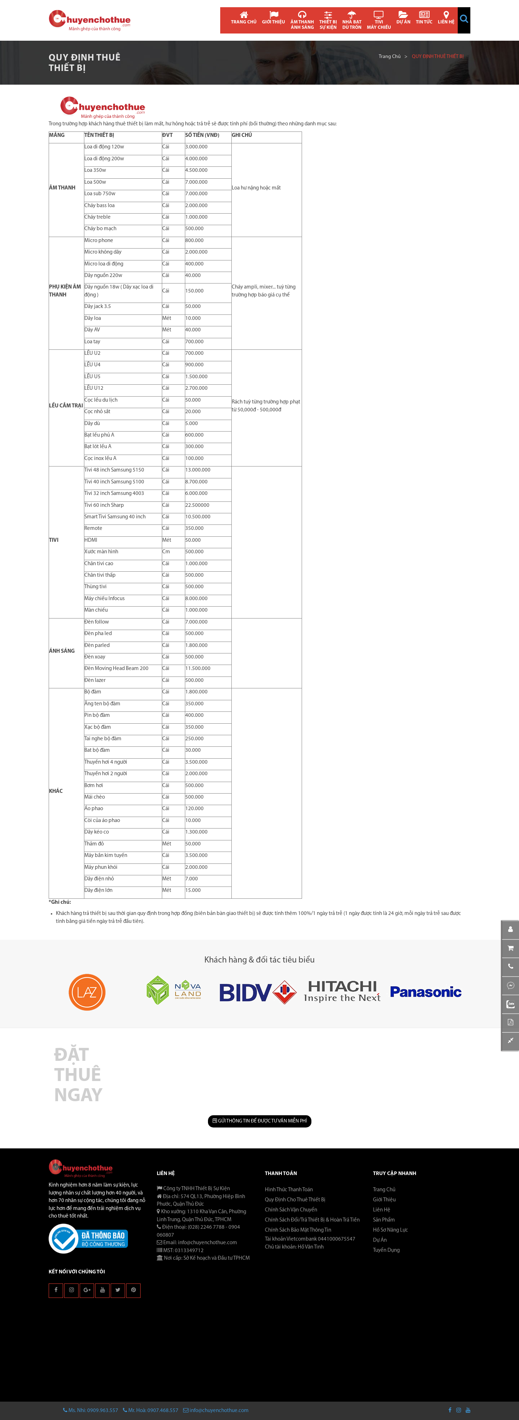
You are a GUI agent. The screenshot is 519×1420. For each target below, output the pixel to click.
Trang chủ (390, 56)
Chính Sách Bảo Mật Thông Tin (298, 1230)
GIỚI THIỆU (273, 17)
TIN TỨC (424, 17)
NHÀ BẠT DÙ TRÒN (351, 20)
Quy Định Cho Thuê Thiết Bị (295, 1200)
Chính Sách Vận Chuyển (291, 1210)
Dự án (380, 1240)
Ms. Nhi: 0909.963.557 (90, 1411)
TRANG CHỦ (244, 17)
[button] (464, 18)
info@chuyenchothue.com (216, 1411)
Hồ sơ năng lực (390, 1230)
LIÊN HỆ (446, 17)
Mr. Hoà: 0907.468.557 (150, 1411)
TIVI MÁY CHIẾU (379, 20)
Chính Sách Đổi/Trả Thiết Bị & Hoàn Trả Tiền (312, 1220)
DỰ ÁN (403, 17)
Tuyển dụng (386, 1250)
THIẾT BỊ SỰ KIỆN (328, 20)
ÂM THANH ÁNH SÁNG (302, 20)
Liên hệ (381, 1210)
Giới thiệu (384, 1200)
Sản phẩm (384, 1220)
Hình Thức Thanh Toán (289, 1190)
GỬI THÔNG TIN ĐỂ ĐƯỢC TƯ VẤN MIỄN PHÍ (260, 1121)
